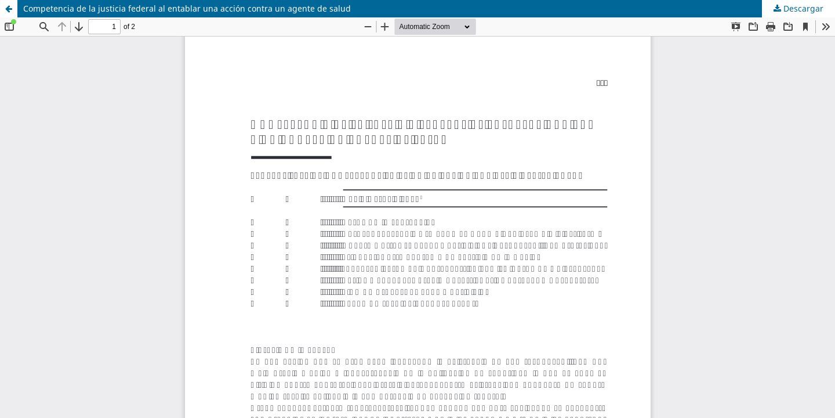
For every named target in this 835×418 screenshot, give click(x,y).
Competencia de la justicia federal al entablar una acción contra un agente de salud (187, 8)
